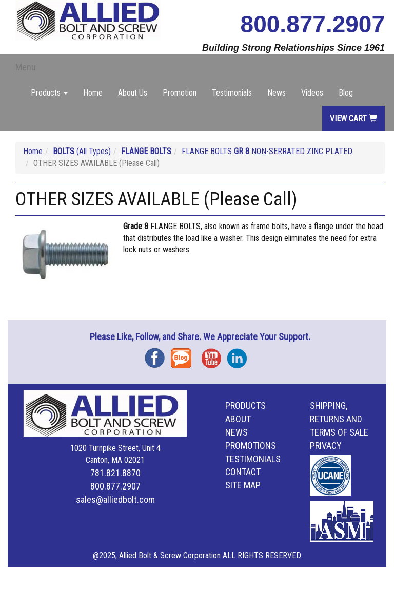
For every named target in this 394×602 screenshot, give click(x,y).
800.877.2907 (313, 24)
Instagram (240, 354)
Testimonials (232, 93)
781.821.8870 (115, 472)
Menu (25, 67)
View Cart (353, 118)
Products (245, 405)
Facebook (158, 354)
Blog (346, 93)
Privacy (326, 445)
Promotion (179, 93)
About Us (132, 93)
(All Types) (82, 151)
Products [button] (49, 93)
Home (93, 93)
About (238, 418)
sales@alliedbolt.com (115, 499)
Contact (243, 471)
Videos (312, 93)
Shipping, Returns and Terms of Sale (339, 419)
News (276, 93)
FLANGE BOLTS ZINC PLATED (267, 151)
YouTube (214, 354)
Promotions (250, 445)
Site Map (243, 485)
